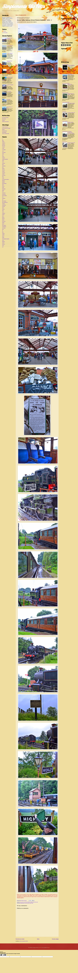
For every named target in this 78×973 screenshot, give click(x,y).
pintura (3, 217)
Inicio (38, 938)
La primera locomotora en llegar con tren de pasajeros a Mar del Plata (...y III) (10, 71)
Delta (3, 164)
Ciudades (3, 157)
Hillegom (3, 180)
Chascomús (3, 152)
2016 (63, 30)
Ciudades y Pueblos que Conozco (67, 73)
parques (3, 214)
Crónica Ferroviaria (5, 126)
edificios (3, 168)
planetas (3, 218)
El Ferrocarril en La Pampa (6, 128)
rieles (3, 229)
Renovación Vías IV (10, 77)
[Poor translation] (4, 955)
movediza (3, 206)
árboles (3, 141)
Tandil (3, 237)
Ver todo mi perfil (4, 32)
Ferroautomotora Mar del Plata (67, 131)
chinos (3, 153)
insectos (3, 186)
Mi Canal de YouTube (5, 117)
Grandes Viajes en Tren (65, 102)
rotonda (3, 233)
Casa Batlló (3, 149)
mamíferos (3, 198)
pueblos (3, 222)
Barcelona (3, 145)
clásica (3, 160)
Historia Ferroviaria (65, 92)
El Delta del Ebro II (10, 45)
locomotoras (4, 194)
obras (3, 210)
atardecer (3, 144)
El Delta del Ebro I (10, 53)
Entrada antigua (55, 938)
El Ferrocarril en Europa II (9, 61)
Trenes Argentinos (65, 121)
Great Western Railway (5, 179)
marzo (64, 37)
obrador (3, 209)
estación (3, 171)
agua (3, 140)
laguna (3, 190)
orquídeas (3, 213)
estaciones (3, 172)
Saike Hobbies (4, 132)
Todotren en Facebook (5, 121)
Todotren (3, 120)
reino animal (4, 225)
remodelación (4, 226)
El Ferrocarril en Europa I (9, 38)
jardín (3, 187)
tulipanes (3, 241)
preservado (3, 221)
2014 (63, 31)
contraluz (3, 163)
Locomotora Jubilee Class (71, 112)
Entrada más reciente (20, 938)
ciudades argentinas (5, 159)
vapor (3, 245)
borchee (40, 947)
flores (3, 176)
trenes (3, 240)
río (2, 230)
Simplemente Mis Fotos (23, 6)
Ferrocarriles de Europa (65, 83)
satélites (3, 234)
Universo (3, 244)
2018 (63, 27)
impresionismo (4, 183)
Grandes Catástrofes (65, 64)
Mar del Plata (9, 91)
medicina (3, 203)
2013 (63, 39)
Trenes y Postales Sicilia (5, 133)
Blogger (48, 947)
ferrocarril (3, 175)
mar (2, 199)
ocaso (3, 211)
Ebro (3, 167)
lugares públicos (4, 195)
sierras (3, 236)
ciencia (3, 156)
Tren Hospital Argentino (5, 238)
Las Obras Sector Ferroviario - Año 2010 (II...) (71, 133)
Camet (3, 148)
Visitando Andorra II (71, 74)
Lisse (3, 191)
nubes (3, 207)
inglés (3, 184)
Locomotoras (64, 111)
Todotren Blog (63, 20)
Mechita (3, 129)
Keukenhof (8, 99)
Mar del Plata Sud (4, 202)
